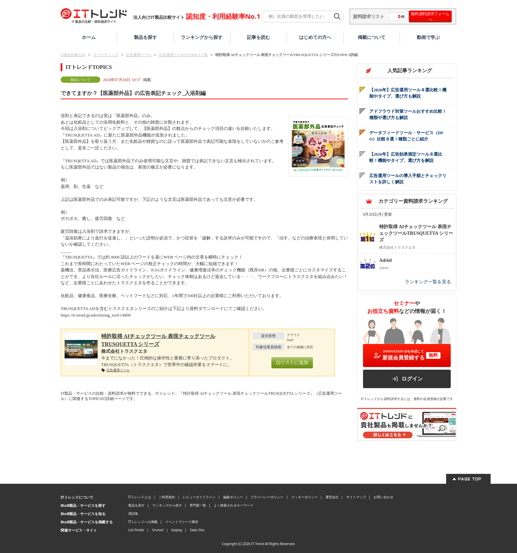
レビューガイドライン (199, 497)
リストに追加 (292, 362)
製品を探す (145, 37)
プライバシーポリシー (267, 497)
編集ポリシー (233, 497)
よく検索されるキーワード (233, 505)
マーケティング (105, 55)
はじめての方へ (315, 37)
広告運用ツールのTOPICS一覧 (183, 55)
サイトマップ (356, 497)
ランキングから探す (202, 37)
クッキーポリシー (304, 497)
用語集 (133, 513)
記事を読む (258, 37)
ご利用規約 (167, 497)
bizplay (176, 530)
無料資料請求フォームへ (430, 16)
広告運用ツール (138, 55)
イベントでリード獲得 (181, 521)
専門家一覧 (198, 505)
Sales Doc (197, 530)
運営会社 (332, 497)
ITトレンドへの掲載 (143, 521)
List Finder (136, 530)
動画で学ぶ (428, 37)
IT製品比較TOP (73, 55)
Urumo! (158, 530)
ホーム (89, 37)
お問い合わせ (383, 497)
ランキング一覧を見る (428, 281)
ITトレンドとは (139, 497)
